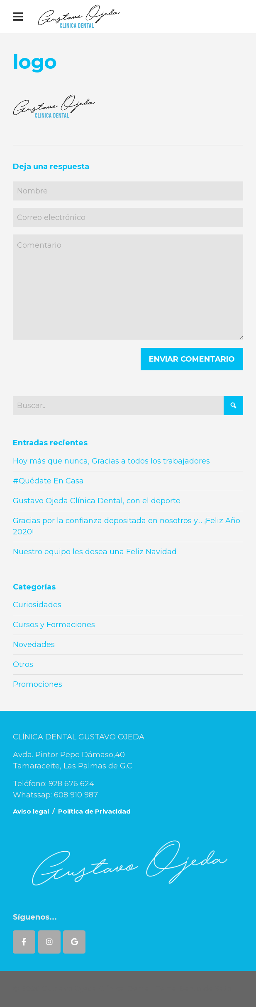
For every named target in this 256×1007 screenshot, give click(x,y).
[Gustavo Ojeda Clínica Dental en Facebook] (24, 942)
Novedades (34, 644)
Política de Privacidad (94, 811)
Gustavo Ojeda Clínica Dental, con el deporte (96, 500)
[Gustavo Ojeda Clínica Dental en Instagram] (49, 942)
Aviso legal (31, 811)
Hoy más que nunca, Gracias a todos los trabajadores (111, 461)
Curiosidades (37, 604)
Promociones (37, 684)
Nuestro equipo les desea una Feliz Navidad (95, 551)
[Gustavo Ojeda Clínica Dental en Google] (74, 942)
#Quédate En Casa (48, 480)
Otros (23, 664)
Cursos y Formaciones (54, 624)
